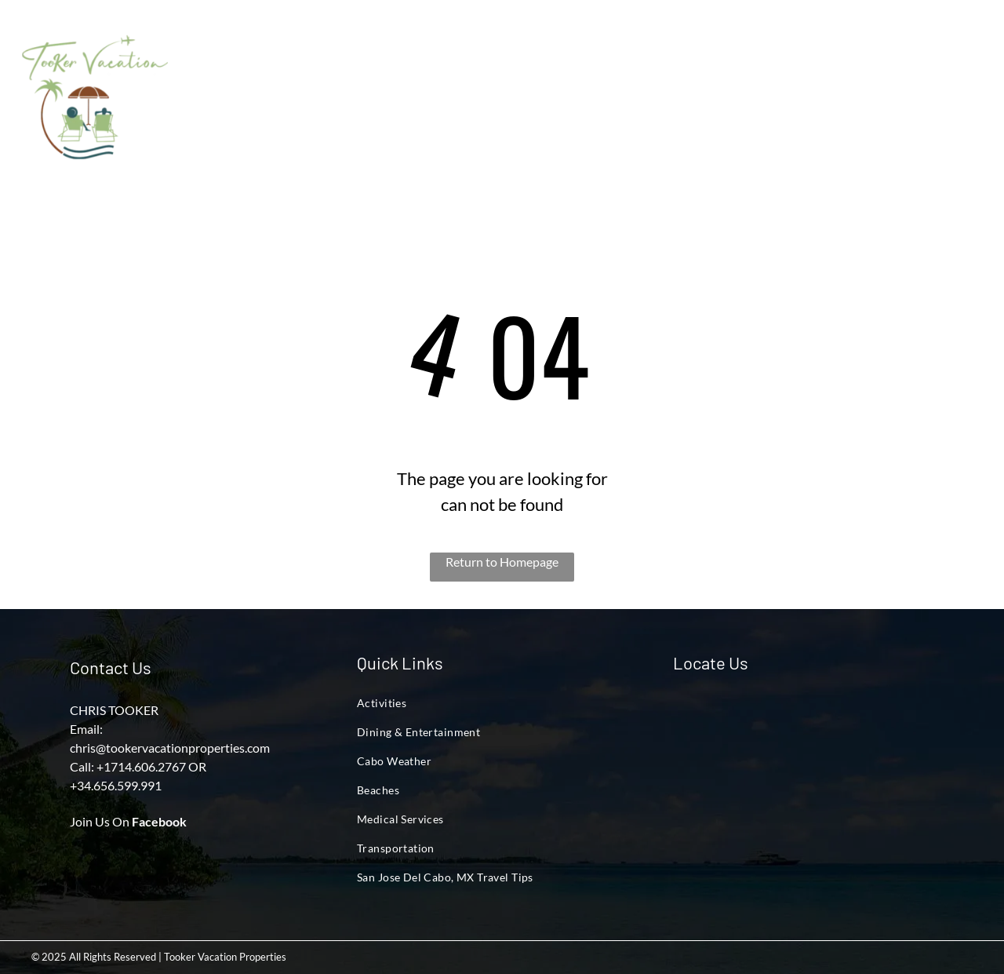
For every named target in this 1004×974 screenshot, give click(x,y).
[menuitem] (249, 67)
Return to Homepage (502, 561)
